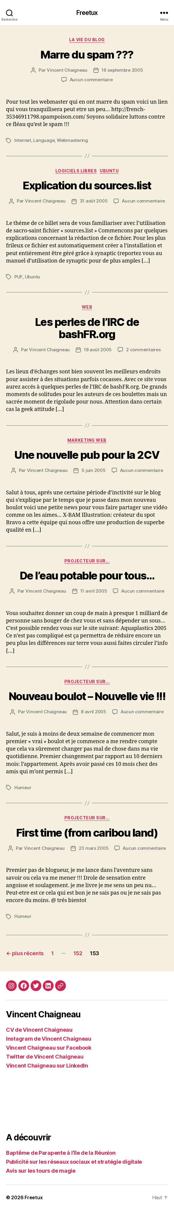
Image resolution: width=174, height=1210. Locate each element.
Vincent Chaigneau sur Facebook (48, 1048)
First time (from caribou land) (87, 832)
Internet (22, 140)
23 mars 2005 (94, 848)
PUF (18, 277)
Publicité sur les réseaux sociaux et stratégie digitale (74, 1162)
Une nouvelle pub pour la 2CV (86, 454)
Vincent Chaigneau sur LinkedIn (47, 1065)
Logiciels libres (76, 170)
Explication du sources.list (87, 185)
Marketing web (87, 440)
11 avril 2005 (93, 591)
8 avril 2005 (93, 711)
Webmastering (72, 140)
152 (77, 953)
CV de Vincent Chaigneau (39, 1030)
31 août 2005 (94, 201)
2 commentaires (143, 349)
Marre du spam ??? (87, 54)
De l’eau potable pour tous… (87, 575)
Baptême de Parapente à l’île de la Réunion (61, 1153)
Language (44, 140)
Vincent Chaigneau (67, 70)
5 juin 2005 (93, 470)
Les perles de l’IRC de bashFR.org (87, 328)
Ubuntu (109, 170)
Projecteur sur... (87, 560)
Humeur (22, 787)
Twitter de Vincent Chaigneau (44, 1056)
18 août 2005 (98, 349)
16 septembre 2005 (122, 70)
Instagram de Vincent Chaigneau (48, 1039)
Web (87, 306)
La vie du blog (87, 39)
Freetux (87, 13)
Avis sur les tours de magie (40, 1171)
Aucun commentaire (91, 79)
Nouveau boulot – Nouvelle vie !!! (87, 696)
